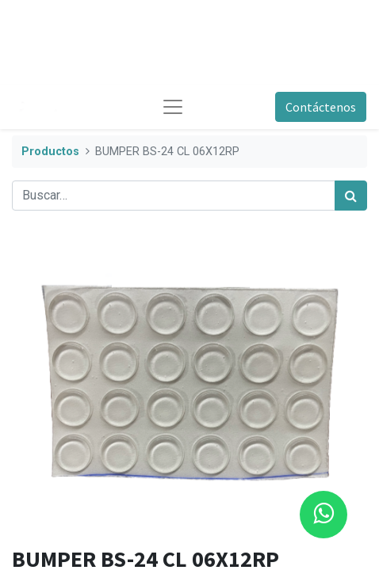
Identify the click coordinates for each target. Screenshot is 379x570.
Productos (50, 151)
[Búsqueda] (351, 195)
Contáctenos (320, 107)
